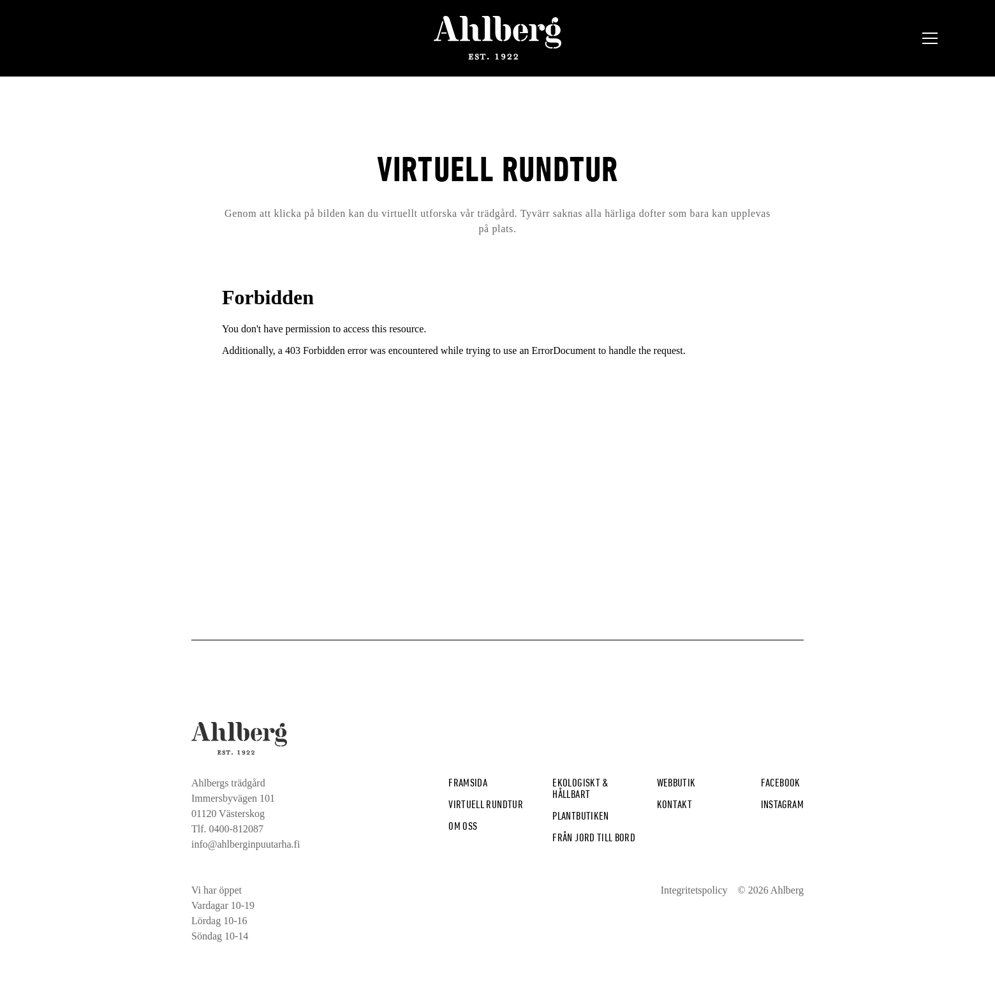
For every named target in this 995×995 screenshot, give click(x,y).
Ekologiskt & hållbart (580, 788)
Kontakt (675, 804)
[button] (930, 38)
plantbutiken (580, 815)
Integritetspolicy (694, 890)
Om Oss (462, 826)
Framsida (467, 782)
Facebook (780, 782)
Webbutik (676, 782)
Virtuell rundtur (485, 804)
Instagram (782, 804)
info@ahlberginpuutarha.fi (245, 844)
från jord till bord (593, 837)
